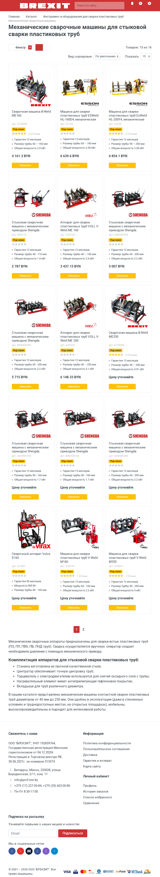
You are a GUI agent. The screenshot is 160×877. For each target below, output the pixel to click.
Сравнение (91, 803)
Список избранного (97, 797)
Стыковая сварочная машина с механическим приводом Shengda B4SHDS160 (78, 448)
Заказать (25, 165)
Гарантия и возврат (97, 761)
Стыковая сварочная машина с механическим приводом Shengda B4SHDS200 (30, 337)
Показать (132, 56)
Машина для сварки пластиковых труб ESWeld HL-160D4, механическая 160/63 (79, 116)
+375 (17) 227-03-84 (27, 786)
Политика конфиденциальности (107, 743)
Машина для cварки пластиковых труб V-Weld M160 (79, 558)
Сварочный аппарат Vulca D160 (31, 556)
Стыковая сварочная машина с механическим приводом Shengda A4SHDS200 (127, 226)
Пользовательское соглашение (106, 749)
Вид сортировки (80, 56)
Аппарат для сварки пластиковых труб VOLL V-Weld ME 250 (79, 336)
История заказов (95, 791)
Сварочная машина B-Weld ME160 (31, 113)
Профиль (90, 786)
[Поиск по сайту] (99, 5)
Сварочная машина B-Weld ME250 (128, 335)
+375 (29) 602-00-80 (56, 786)
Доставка (90, 755)
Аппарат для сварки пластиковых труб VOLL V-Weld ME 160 (79, 226)
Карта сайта (92, 766)
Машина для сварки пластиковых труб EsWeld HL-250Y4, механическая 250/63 (128, 116)
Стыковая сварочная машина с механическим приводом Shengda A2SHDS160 (30, 448)
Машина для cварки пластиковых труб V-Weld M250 (127, 558)
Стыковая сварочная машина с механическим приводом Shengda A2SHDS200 (127, 448)
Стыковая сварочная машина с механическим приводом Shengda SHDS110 (30, 226)
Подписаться (73, 833)
